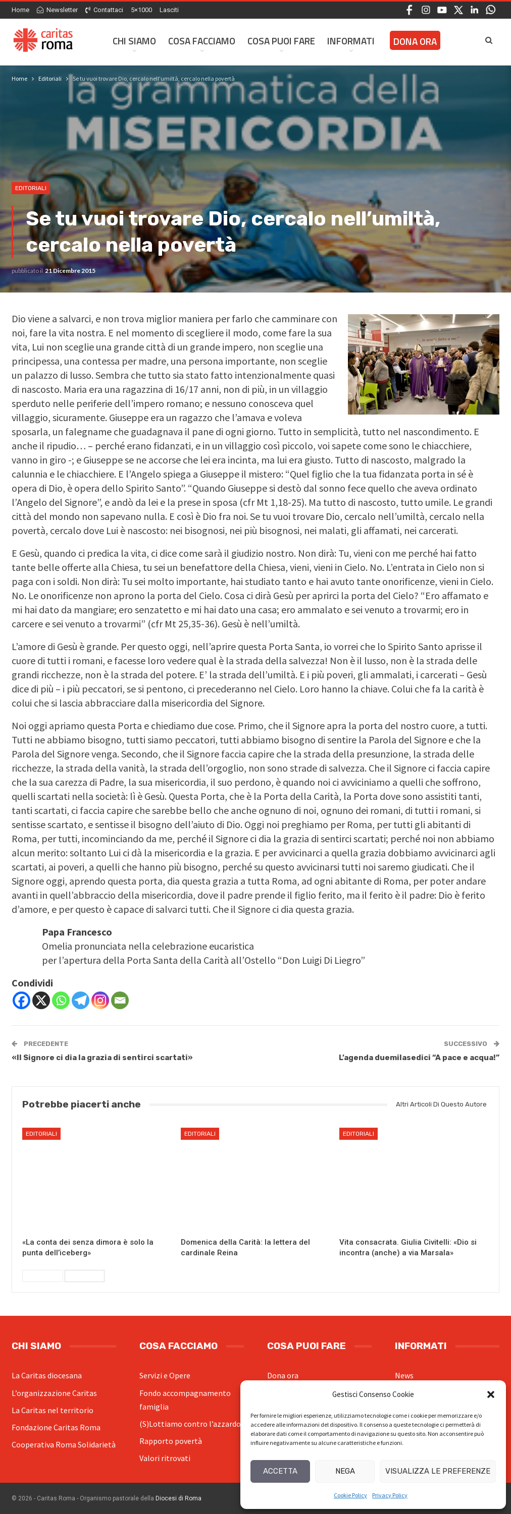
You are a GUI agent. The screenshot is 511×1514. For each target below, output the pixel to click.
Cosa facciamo (201, 40)
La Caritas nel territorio (52, 1410)
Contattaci (104, 10)
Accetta (280, 1471)
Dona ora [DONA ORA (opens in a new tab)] (415, 41)
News (404, 1375)
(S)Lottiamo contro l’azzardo (190, 1424)
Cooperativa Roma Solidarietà (64, 1444)
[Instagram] (100, 1000)
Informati (351, 40)
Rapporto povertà (170, 1441)
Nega (345, 1471)
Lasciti (169, 10)
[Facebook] (21, 1000)
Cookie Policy (350, 1495)
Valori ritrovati (164, 1458)
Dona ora (282, 1375)
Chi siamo (134, 40)
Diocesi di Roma (178, 1498)
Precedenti (43, 1275)
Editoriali (30, 188)
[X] (41, 1000)
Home (20, 10)
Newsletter (57, 10)
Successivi (84, 1275)
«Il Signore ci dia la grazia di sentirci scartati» (102, 1057)
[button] (491, 1394)
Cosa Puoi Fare (281, 40)
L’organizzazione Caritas (54, 1393)
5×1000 (141, 10)
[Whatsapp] (61, 1000)
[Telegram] (80, 1000)
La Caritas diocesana (47, 1375)
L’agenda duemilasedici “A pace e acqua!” (419, 1057)
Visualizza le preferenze (437, 1471)
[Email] (120, 1000)
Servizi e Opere (164, 1375)
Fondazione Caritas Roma (56, 1427)
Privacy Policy (389, 1495)
